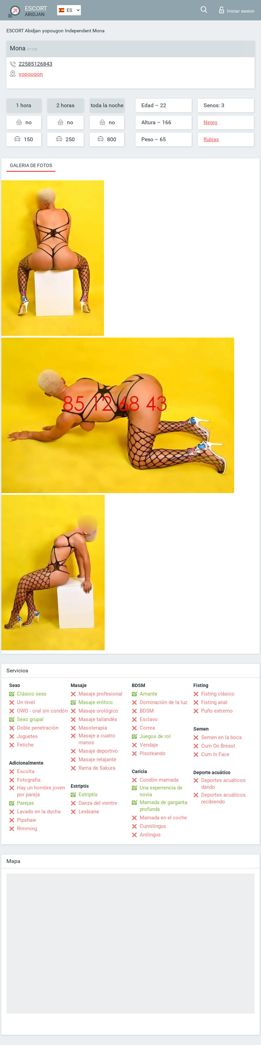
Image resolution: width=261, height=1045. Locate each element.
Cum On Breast (218, 746)
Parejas (25, 803)
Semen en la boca (221, 737)
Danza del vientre (98, 803)
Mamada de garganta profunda (163, 805)
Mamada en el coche (163, 818)
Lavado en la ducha (38, 812)
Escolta (25, 771)
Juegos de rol (155, 736)
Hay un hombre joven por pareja (41, 791)
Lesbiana (89, 812)
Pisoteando (153, 753)
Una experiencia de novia (161, 791)
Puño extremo (217, 711)
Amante (148, 694)
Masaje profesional (100, 694)
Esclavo (149, 719)
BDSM (147, 711)
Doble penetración (37, 728)
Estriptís (88, 794)
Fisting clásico (217, 694)
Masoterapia (93, 728)
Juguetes (27, 736)
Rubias (211, 139)
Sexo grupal (30, 719)
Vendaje (149, 745)
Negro (211, 122)
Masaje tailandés (98, 719)
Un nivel (26, 702)
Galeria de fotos (31, 165)
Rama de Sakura (97, 768)
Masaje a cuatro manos (97, 739)
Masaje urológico (98, 711)
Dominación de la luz (163, 702)
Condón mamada (159, 780)
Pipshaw (26, 820)
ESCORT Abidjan (23, 30)
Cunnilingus (153, 826)
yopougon (53, 30)
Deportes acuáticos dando (223, 783)
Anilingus (150, 835)
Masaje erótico (96, 702)
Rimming (27, 829)
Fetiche (25, 745)
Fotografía (28, 780)
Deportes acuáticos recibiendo (223, 798)
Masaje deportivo (98, 751)
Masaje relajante (97, 759)
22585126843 (35, 64)
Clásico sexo (32, 694)
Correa (147, 728)
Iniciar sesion (237, 10)
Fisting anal (214, 702)
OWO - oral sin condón (42, 711)
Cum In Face (215, 754)
